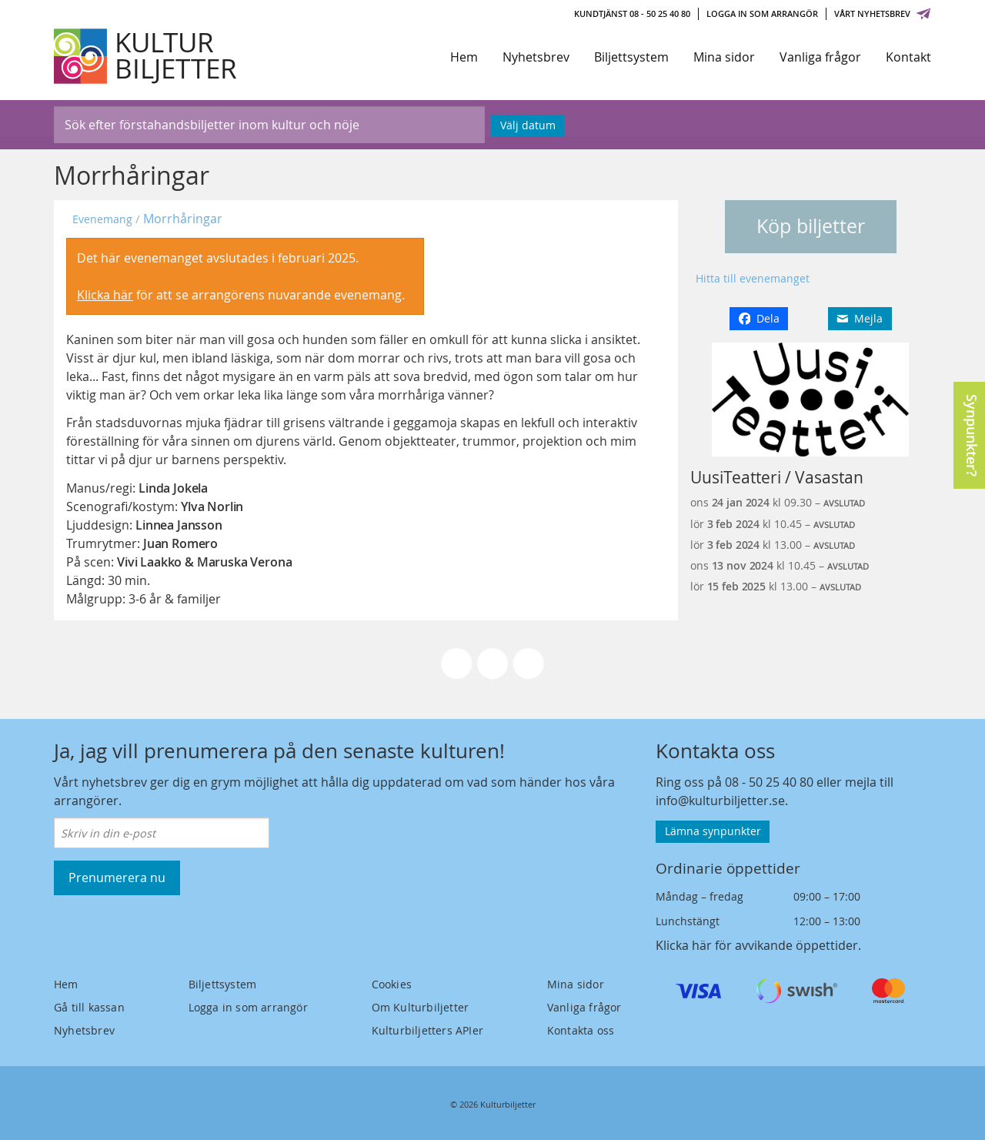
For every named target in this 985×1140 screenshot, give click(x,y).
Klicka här (105, 294)
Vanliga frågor (820, 56)
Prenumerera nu (116, 877)
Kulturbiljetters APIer (427, 1030)
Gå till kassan (89, 1007)
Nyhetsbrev (536, 56)
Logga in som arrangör (762, 13)
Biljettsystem (631, 56)
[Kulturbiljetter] (146, 56)
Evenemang (102, 219)
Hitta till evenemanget (753, 278)
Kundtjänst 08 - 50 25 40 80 (632, 13)
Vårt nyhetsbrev (882, 13)
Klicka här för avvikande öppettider (757, 945)
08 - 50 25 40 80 (769, 782)
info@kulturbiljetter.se (720, 800)
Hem (464, 56)
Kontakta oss (580, 1030)
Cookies (392, 984)
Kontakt (908, 56)
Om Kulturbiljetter (420, 1007)
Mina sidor (724, 56)
